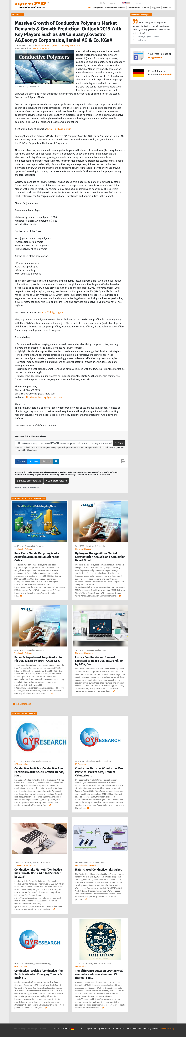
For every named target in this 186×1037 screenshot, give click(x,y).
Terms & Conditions (115, 1028)
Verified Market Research (86, 865)
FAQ (82, 1028)
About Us (167, 7)
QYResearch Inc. (21, 764)
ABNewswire (80, 966)
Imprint (113, 3)
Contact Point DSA (133, 1028)
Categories (98, 7)
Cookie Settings (168, 1028)
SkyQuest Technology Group (26, 865)
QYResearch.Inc (21, 966)
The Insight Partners (40, 48)
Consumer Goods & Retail (96, 650)
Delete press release (29, 480)
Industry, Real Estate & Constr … (38, 862)
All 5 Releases (21, 704)
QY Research (80, 764)
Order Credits (134, 7)
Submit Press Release (115, 7)
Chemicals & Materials (34, 546)
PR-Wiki (103, 3)
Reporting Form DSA (151, 1028)
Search (164, 3)
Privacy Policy (100, 1028)
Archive (145, 7)
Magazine (156, 7)
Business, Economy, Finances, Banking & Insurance (58, 45)
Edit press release (56, 480)
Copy (119, 443)
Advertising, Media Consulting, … (39, 761)
